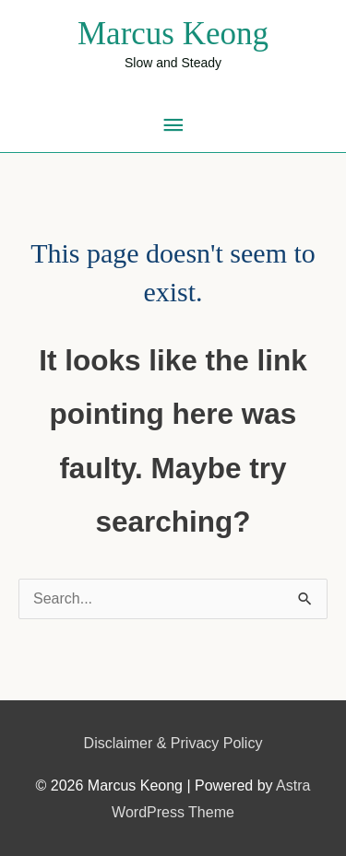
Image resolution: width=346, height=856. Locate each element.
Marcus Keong (173, 34)
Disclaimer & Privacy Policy (173, 743)
